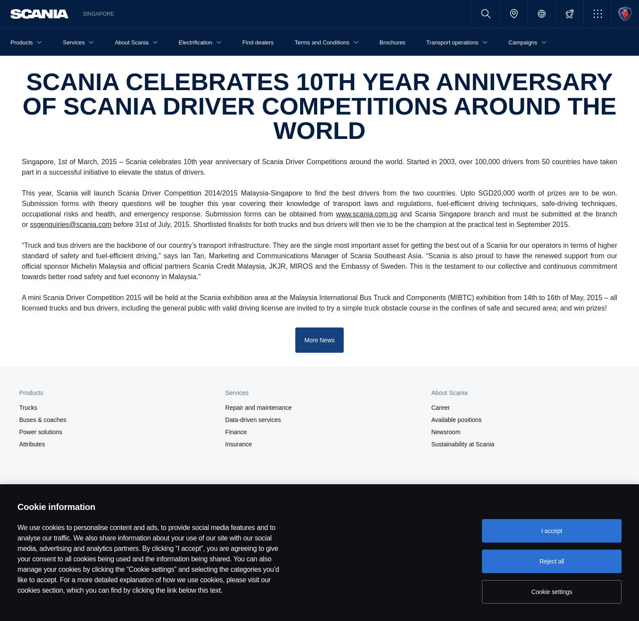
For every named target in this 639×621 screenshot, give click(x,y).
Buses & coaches (42, 419)
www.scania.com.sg (366, 214)
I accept (551, 530)
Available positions (456, 419)
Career (440, 407)
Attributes (32, 444)
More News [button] (319, 340)
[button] (597, 13)
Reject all (552, 561)
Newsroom (446, 432)
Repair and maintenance (258, 407)
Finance (236, 432)
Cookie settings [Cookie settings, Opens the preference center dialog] (551, 591)
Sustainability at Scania (463, 444)
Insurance (238, 444)
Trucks (28, 407)
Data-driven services (253, 419)
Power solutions (40, 432)
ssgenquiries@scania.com (71, 224)
